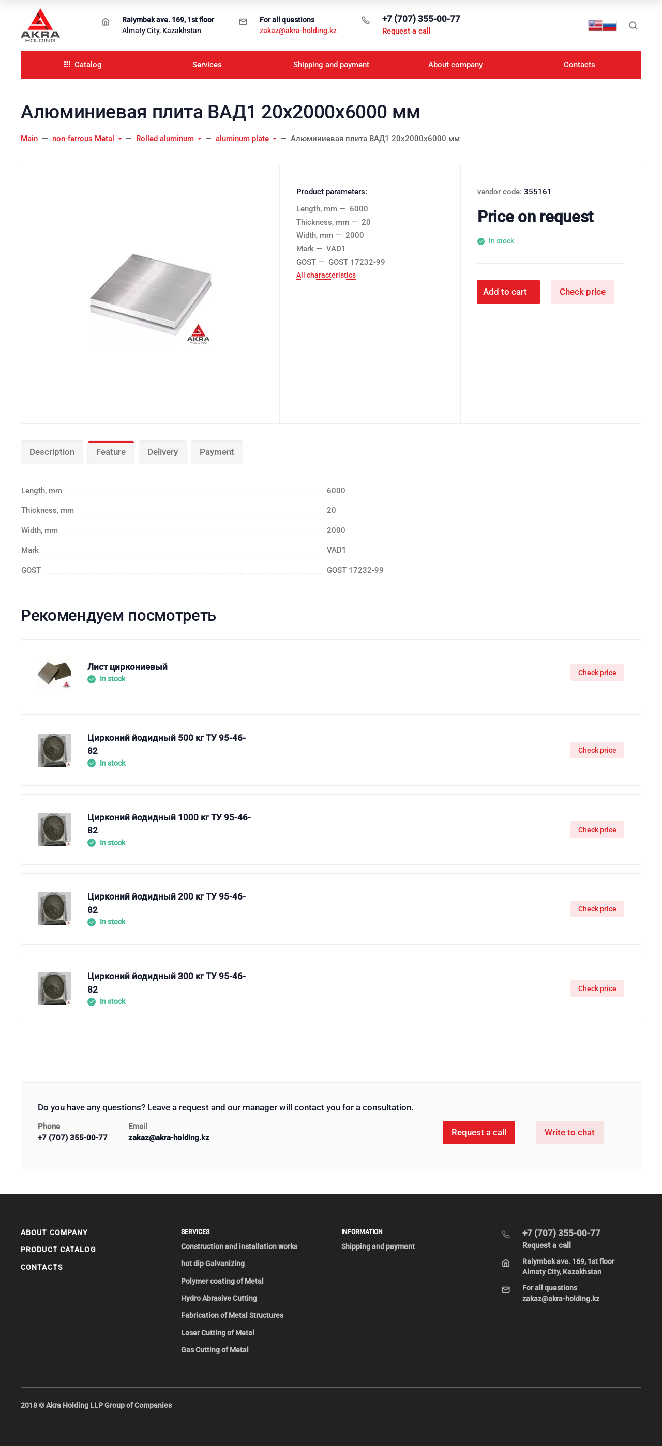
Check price (583, 291)
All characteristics (326, 275)
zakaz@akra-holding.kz (298, 30)
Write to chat (570, 1132)
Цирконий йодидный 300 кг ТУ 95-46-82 (166, 983)
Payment (217, 452)
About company (54, 1232)
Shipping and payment (378, 1246)
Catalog (83, 64)
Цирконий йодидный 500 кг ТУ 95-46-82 (166, 744)
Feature (111, 452)
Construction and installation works (239, 1246)
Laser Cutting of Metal (217, 1333)
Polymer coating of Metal (222, 1281)
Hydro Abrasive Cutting (219, 1298)
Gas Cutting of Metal (215, 1350)
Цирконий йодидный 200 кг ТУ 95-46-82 (166, 903)
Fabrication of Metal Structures (232, 1315)
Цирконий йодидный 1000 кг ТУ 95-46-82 (169, 824)
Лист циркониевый (127, 667)
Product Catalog (58, 1249)
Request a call (406, 31)
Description (51, 452)
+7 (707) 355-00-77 (421, 18)
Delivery (162, 452)
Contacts (42, 1267)
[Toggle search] (633, 25)
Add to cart (505, 291)
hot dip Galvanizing (213, 1263)
